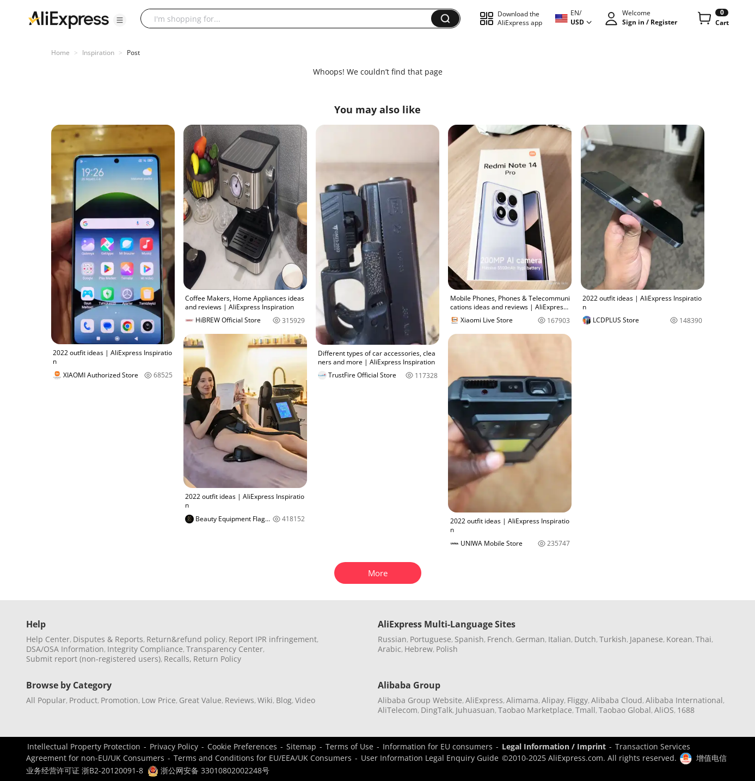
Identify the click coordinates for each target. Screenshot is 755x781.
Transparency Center (224, 649)
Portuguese (430, 639)
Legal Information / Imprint (554, 746)
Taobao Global (625, 710)
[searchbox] (290, 18)
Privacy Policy (174, 746)
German (530, 639)
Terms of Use (349, 746)
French (499, 639)
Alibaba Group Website (420, 700)
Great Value (200, 700)
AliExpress (484, 700)
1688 (686, 710)
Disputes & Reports (108, 639)
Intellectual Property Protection (83, 746)
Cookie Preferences (242, 746)
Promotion (119, 700)
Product (83, 700)
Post (133, 52)
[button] (119, 20)
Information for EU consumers (438, 746)
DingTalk (436, 710)
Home (60, 52)
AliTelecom (398, 710)
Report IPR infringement (273, 639)
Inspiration (98, 52)
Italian (559, 639)
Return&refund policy (185, 639)
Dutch (585, 639)
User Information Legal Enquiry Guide (430, 758)
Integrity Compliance (145, 649)
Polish (447, 649)
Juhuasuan (475, 710)
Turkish (613, 639)
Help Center (48, 639)
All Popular (46, 700)
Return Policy (217, 659)
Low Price (159, 700)
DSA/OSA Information (65, 649)
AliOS (664, 710)
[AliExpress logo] (68, 19)
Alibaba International (684, 700)
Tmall (585, 710)
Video (305, 700)
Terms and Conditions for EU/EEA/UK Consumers (263, 758)
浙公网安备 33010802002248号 (208, 770)
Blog (284, 700)
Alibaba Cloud (616, 700)
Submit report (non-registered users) (93, 659)
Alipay (553, 700)
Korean (679, 639)
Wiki (265, 700)
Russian (392, 639)
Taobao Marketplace (535, 710)
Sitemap (301, 746)
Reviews (239, 700)
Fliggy (577, 700)
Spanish (469, 639)
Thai (703, 639)
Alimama (522, 700)
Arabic (389, 649)
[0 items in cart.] (712, 18)
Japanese (646, 639)
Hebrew (418, 649)
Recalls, (178, 659)
